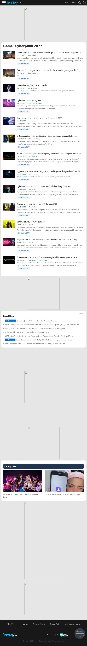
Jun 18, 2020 (21, 260)
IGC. (18, 76)
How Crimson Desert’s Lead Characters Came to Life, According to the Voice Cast (35, 343)
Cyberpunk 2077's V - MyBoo (29, 100)
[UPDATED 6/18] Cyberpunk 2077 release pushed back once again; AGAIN (47, 257)
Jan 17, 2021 (21, 103)
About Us (10, 624)
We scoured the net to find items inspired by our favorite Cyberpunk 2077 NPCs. (45, 91)
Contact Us (23, 624)
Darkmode (67, 3)
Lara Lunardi (32, 121)
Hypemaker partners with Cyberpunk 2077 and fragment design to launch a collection (50, 171)
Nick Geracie (32, 156)
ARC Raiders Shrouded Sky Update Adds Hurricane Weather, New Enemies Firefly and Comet (39, 336)
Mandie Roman (33, 88)
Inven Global (14, 2)
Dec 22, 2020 (21, 156)
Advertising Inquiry (72, 624)
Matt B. (30, 225)
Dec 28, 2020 (21, 139)
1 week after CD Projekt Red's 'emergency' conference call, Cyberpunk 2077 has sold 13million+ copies (50, 154)
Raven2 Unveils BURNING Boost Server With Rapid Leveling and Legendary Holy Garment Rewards (42, 324)
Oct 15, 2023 (21, 55)
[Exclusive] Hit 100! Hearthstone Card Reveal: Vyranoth (31, 321)
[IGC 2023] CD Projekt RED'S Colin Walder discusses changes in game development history (50, 70)
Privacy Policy (55, 624)
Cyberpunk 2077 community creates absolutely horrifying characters (44, 186)
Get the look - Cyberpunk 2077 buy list (32, 85)
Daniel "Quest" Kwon (35, 103)
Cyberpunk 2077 (24, 64)
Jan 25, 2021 (21, 88)
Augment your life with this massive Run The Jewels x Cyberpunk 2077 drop (47, 240)
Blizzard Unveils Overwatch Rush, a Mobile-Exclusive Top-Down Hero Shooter (39, 340)
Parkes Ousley (42, 260)
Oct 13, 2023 (21, 73)
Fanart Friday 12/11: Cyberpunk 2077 (32, 222)
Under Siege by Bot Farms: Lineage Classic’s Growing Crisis (27, 332)
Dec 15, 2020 (21, 189)
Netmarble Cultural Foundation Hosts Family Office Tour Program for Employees (35, 328)
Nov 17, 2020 (21, 242)
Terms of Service (39, 624)
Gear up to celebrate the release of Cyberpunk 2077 (37, 204)
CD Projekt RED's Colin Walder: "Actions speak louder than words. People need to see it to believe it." (50, 52)
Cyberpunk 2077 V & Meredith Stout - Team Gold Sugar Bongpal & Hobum (47, 136)
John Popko (32, 55)
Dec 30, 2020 (21, 121)
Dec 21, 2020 (21, 174)
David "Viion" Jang (34, 139)
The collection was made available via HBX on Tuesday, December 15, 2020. (43, 177)
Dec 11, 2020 (21, 207)
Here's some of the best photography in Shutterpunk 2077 (39, 118)
